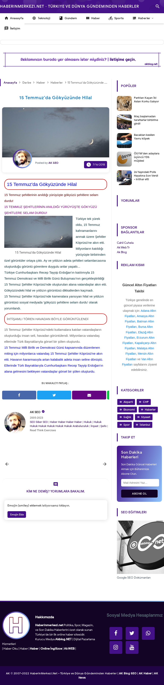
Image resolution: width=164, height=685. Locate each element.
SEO (32, 422)
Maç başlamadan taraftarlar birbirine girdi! (146, 120)
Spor (126, 425)
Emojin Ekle (17, 514)
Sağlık (127, 417)
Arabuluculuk (81, 426)
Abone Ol (139, 493)
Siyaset (145, 417)
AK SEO (35, 412)
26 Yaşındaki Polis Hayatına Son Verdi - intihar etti (146, 175)
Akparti (128, 402)
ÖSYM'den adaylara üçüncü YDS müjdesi (146, 157)
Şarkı (103, 426)
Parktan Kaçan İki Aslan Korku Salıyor (146, 99)
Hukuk (88, 422)
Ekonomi (129, 409)
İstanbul (145, 425)
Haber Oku (10, 648)
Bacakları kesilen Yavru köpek (144, 136)
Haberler (150, 409)
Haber (53, 422)
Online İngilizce (51, 648)
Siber (39, 422)
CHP (146, 402)
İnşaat (94, 426)
